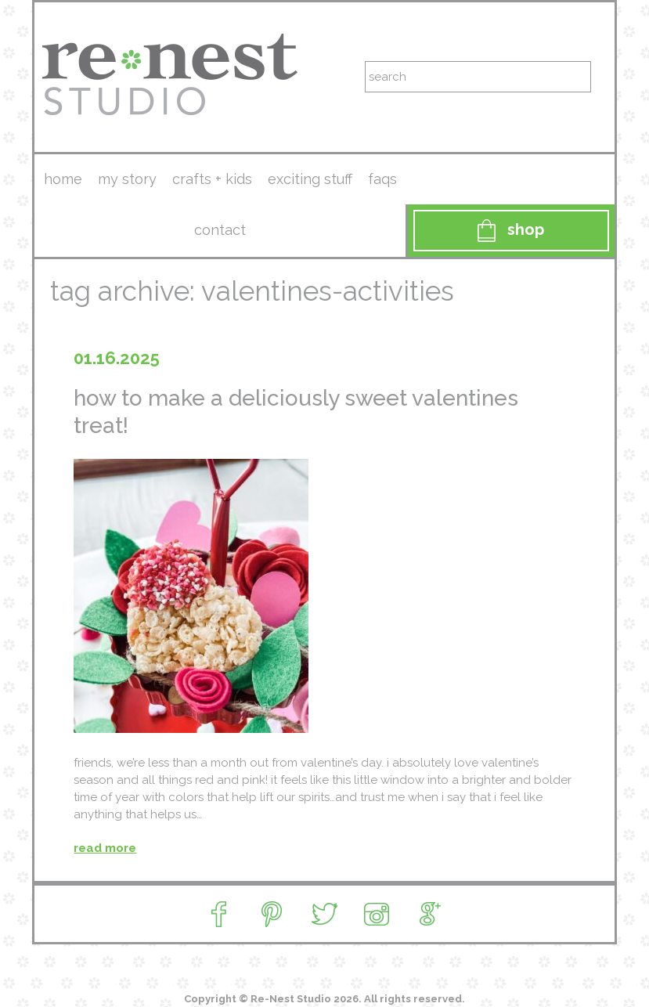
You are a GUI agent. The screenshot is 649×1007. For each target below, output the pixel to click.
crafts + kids (212, 179)
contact (220, 230)
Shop (511, 230)
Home (63, 179)
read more (105, 848)
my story (127, 179)
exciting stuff (310, 179)
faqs (382, 179)
